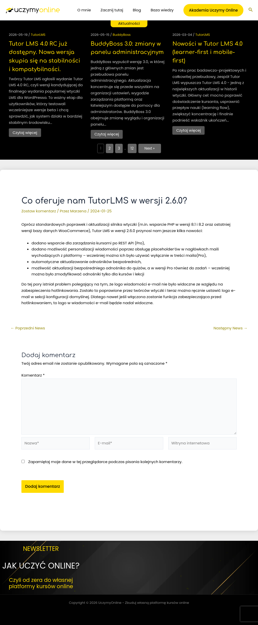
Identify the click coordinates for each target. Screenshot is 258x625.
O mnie (91, 10)
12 (132, 148)
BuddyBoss (122, 34)
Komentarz (33, 375)
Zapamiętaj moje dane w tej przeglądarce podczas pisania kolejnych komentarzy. (105, 461)
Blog (140, 10)
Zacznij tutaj (117, 10)
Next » (149, 148)
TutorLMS (38, 34)
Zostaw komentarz (38, 211)
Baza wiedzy (163, 10)
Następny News (230, 328)
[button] (213, 10)
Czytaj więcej (25, 132)
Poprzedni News (28, 328)
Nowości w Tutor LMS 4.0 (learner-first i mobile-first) (207, 52)
